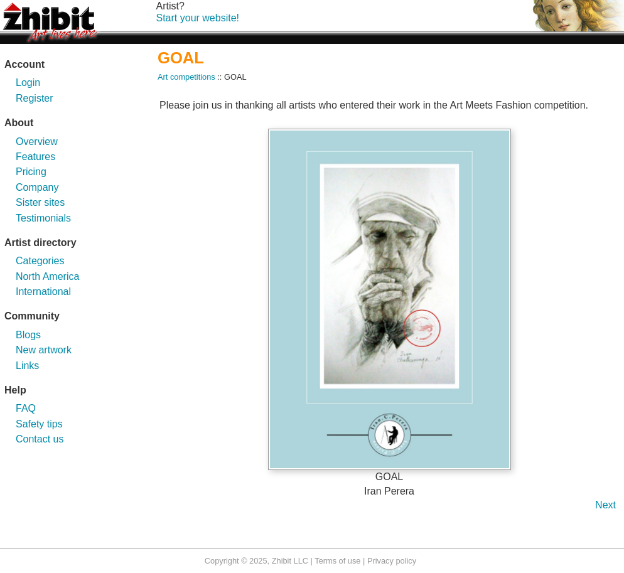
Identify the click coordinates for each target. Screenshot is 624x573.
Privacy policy (391, 560)
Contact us (39, 439)
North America (47, 276)
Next (605, 505)
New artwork (44, 350)
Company (37, 187)
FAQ (26, 408)
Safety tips (39, 424)
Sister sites (40, 202)
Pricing (31, 171)
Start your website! (198, 18)
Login (28, 82)
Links (27, 365)
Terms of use (337, 560)
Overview (37, 141)
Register (34, 98)
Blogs (28, 334)
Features (35, 156)
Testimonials (43, 218)
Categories (40, 260)
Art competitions (186, 77)
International (43, 291)
